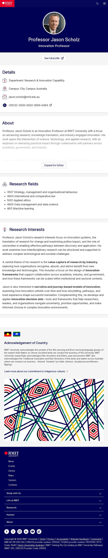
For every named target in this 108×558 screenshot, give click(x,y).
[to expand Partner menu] (100, 514)
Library (11, 470)
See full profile (52, 58)
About (10, 522)
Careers (12, 480)
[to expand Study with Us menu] (100, 493)
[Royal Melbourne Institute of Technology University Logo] (7, 3)
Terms (42, 539)
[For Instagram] (19, 531)
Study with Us (14, 493)
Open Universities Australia (31, 545)
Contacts (12, 485)
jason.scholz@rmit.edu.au (24, 96)
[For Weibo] (39, 531)
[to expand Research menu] (100, 507)
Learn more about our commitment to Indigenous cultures (36, 371)
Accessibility (63, 539)
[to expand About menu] (100, 522)
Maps (11, 475)
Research (12, 507)
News (11, 461)
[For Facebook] (6, 531)
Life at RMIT (13, 500)
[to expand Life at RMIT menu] (100, 500)
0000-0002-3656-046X (33, 105)
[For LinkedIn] (26, 531)
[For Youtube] (32, 531)
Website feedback (80, 539)
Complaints (96, 539)
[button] (97, 3)
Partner (10, 514)
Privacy (51, 539)
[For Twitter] (13, 531)
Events (11, 466)
